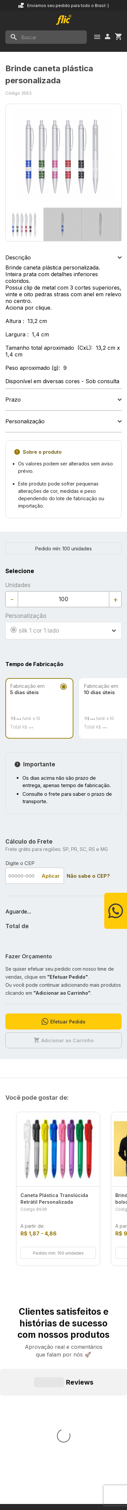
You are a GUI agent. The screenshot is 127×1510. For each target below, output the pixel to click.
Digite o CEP (20, 863)
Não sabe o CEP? (88, 876)
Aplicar (51, 876)
